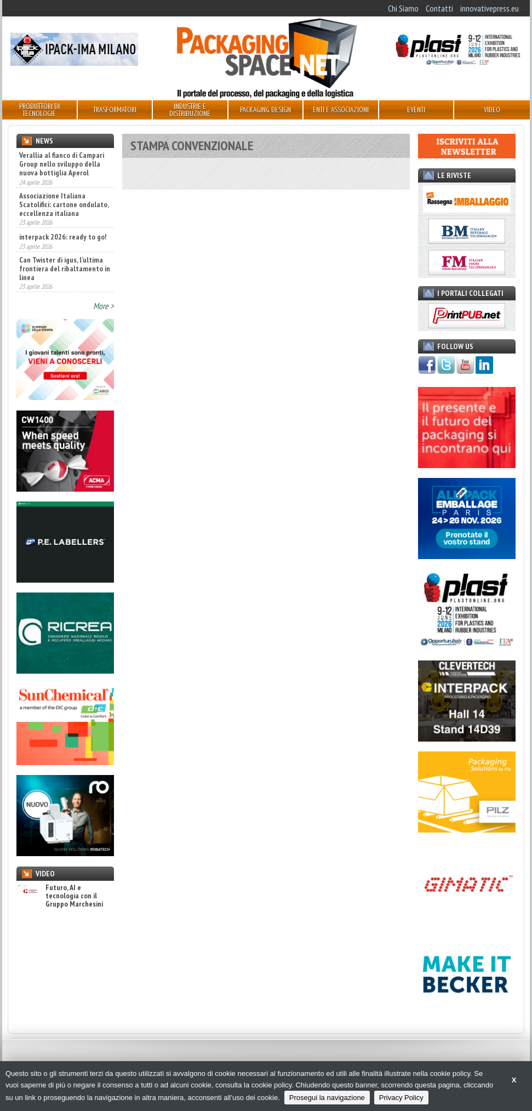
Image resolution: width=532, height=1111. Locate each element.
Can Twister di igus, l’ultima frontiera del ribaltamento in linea (64, 268)
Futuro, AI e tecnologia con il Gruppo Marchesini (59, 896)
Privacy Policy (401, 1097)
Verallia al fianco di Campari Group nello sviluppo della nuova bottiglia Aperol (61, 164)
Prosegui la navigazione (327, 1097)
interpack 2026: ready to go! (62, 236)
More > (103, 305)
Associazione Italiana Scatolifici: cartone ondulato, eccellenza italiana (63, 204)
